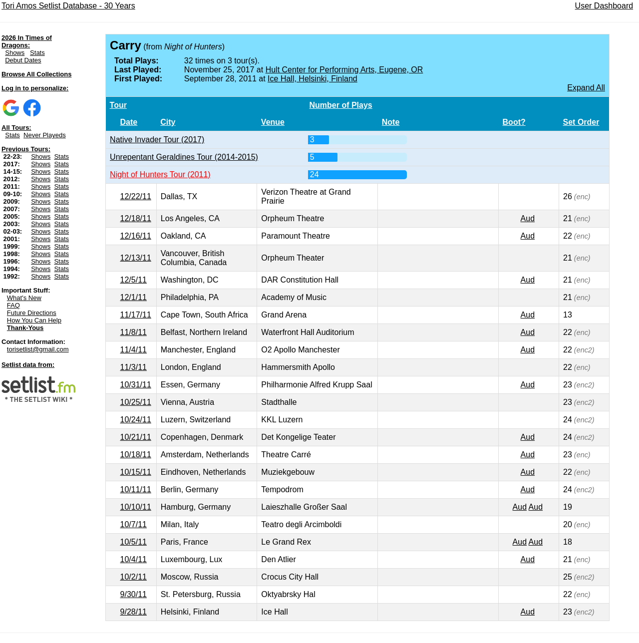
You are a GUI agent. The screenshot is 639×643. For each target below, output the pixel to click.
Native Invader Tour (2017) (157, 139)
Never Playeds (44, 135)
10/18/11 (135, 454)
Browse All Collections (36, 74)
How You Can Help (34, 320)
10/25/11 (135, 402)
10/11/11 (135, 489)
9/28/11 (133, 612)
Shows (14, 52)
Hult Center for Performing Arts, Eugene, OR (344, 69)
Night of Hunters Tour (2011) (160, 174)
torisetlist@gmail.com (38, 349)
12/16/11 (135, 236)
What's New (24, 298)
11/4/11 (133, 349)
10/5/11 (133, 542)
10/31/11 (135, 384)
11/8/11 (133, 332)
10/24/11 (135, 419)
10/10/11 (135, 507)
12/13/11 (135, 258)
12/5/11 (133, 280)
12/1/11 (133, 297)
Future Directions (31, 313)
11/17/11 (135, 315)
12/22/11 (135, 196)
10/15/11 (135, 472)
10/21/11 (135, 437)
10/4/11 (133, 559)
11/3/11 (133, 367)
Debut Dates (23, 60)
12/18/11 (135, 218)
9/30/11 (133, 594)
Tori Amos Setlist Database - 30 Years (68, 5)
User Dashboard (604, 5)
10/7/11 (133, 524)
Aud (528, 218)
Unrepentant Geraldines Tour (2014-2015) (184, 157)
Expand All (586, 87)
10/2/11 (133, 577)
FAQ (13, 305)
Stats (37, 52)
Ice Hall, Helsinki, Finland (312, 78)
